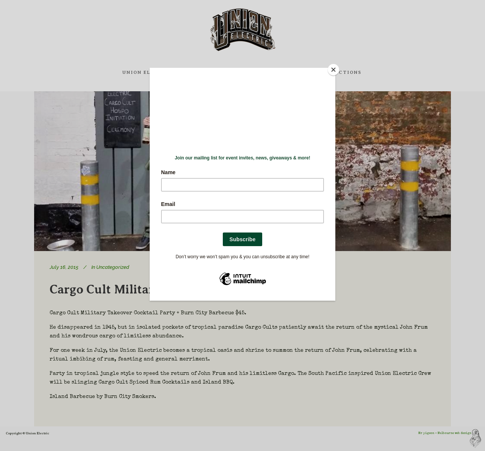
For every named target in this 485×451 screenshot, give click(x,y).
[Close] (333, 69)
